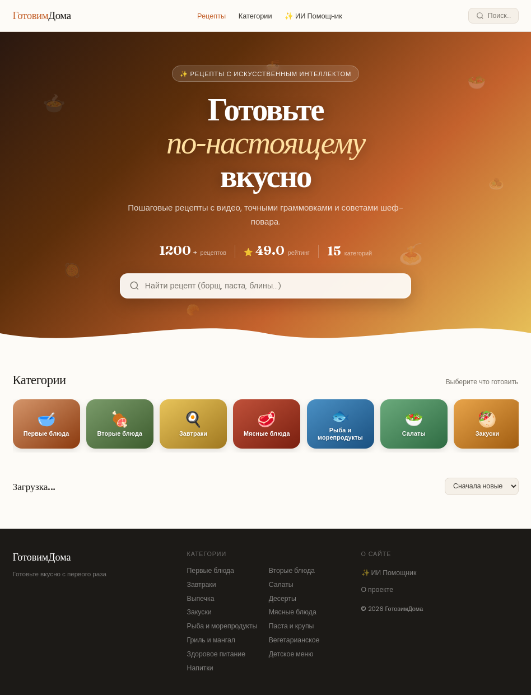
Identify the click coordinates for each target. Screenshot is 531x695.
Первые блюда (210, 570)
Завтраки (201, 584)
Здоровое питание (216, 654)
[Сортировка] (482, 486)
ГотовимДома (42, 557)
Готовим (42, 15)
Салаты (281, 584)
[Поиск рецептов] (273, 286)
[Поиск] (493, 16)
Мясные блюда (292, 612)
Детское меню (291, 654)
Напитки (200, 668)
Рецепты (211, 16)
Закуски (199, 612)
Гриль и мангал (211, 640)
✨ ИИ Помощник (313, 16)
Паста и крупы (291, 626)
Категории (255, 16)
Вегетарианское (294, 640)
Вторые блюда (292, 570)
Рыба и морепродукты (222, 626)
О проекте (377, 589)
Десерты (282, 598)
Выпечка (201, 598)
